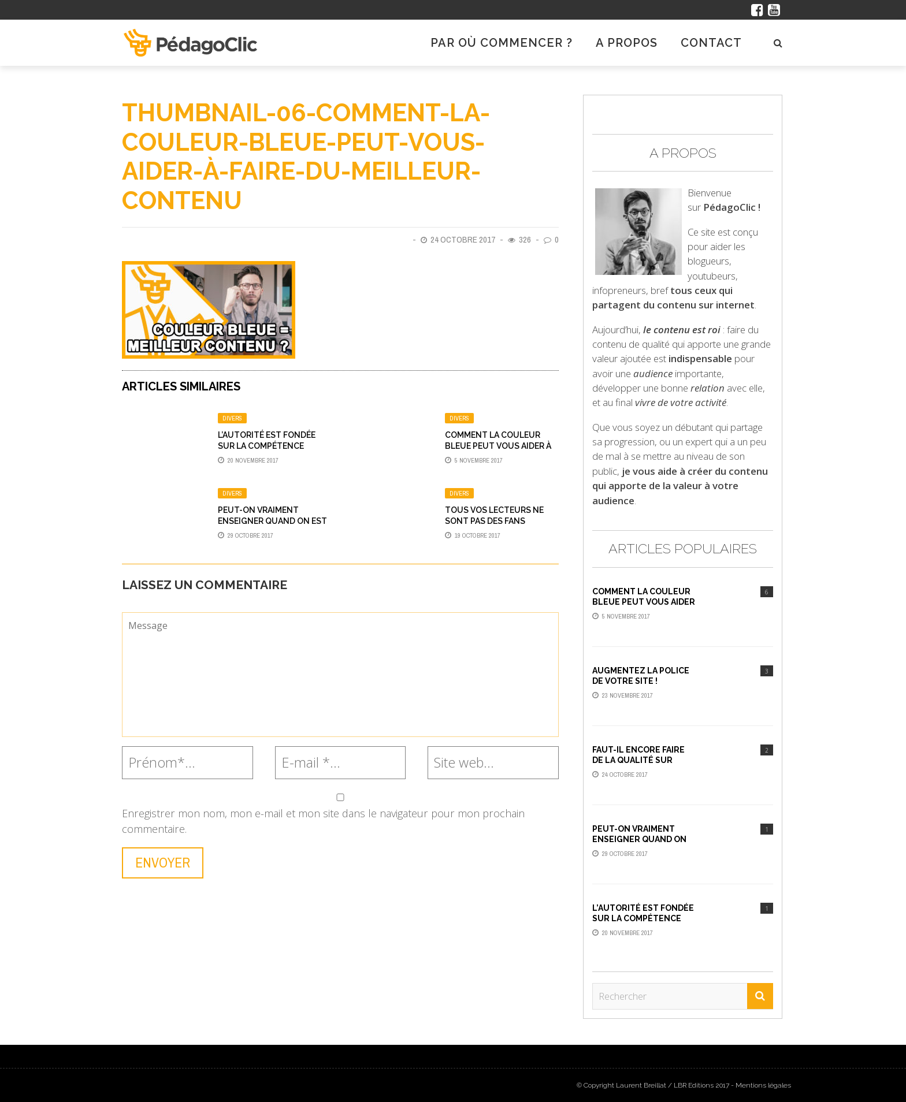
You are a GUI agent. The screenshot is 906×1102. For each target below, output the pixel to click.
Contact (711, 43)
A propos (627, 43)
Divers (232, 418)
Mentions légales (763, 1085)
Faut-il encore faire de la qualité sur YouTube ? (638, 760)
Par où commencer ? (501, 43)
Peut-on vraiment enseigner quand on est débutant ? (272, 520)
